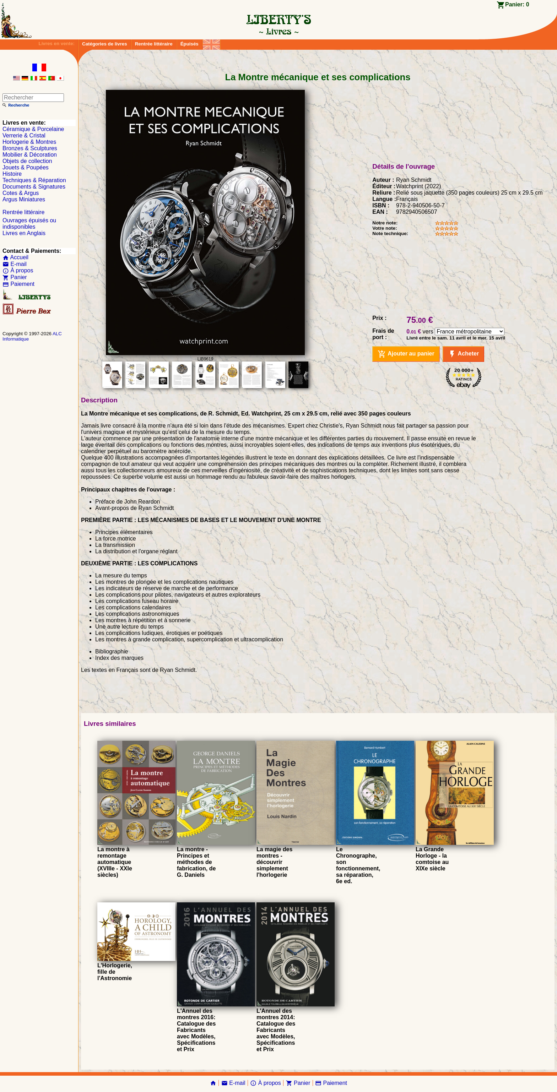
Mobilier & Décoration (29, 155)
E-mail (14, 264)
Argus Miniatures (23, 199)
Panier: (517, 4)
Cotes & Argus (20, 193)
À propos (17, 270)
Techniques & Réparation (34, 180)
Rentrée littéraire (154, 44)
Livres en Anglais (23, 233)
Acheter (463, 354)
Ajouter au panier (406, 354)
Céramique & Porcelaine (33, 129)
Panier (14, 277)
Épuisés (189, 44)
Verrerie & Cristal (23, 135)
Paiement (18, 284)
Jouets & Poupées (25, 167)
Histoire (12, 174)
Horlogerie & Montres (29, 142)
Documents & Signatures (33, 187)
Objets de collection (27, 161)
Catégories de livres (104, 44)
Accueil (15, 257)
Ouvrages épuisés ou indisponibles (29, 223)
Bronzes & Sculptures (29, 148)
